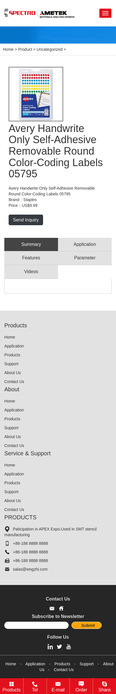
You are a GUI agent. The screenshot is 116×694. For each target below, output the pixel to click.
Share (104, 689)
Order (81, 689)
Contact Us (14, 381)
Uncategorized (50, 49)
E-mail (58, 689)
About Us (12, 372)
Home (8, 49)
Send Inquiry (26, 219)
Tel (35, 689)
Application (14, 346)
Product (25, 49)
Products (12, 355)
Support (11, 363)
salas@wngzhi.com (30, 569)
